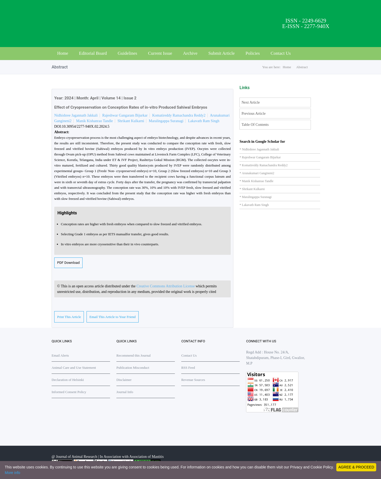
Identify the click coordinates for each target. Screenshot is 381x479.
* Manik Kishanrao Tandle (256, 181)
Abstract (302, 67)
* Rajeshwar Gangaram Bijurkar (260, 157)
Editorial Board (93, 53)
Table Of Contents (255, 125)
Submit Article (221, 53)
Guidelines (127, 53)
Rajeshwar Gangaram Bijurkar (125, 115)
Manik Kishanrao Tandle (94, 121)
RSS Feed (188, 368)
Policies (253, 53)
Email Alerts (60, 355)
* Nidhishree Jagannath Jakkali (259, 149)
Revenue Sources (193, 380)
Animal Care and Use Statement (74, 368)
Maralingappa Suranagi (166, 121)
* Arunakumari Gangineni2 (256, 173)
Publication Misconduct (132, 368)
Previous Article (254, 114)
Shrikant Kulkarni (130, 121)
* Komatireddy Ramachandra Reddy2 (263, 165)
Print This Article (69, 317)
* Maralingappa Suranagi (255, 197)
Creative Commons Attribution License (166, 286)
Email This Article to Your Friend (112, 317)
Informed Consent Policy (69, 392)
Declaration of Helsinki (68, 380)
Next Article (251, 102)
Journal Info (124, 392)
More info (12, 473)
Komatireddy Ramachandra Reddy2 (178, 115)
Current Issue (160, 53)
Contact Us (281, 53)
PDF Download (68, 263)
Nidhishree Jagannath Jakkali (76, 115)
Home (62, 53)
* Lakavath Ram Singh (254, 205)
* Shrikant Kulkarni (252, 189)
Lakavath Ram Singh (203, 121)
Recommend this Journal (133, 355)
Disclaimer (123, 380)
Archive (190, 53)
